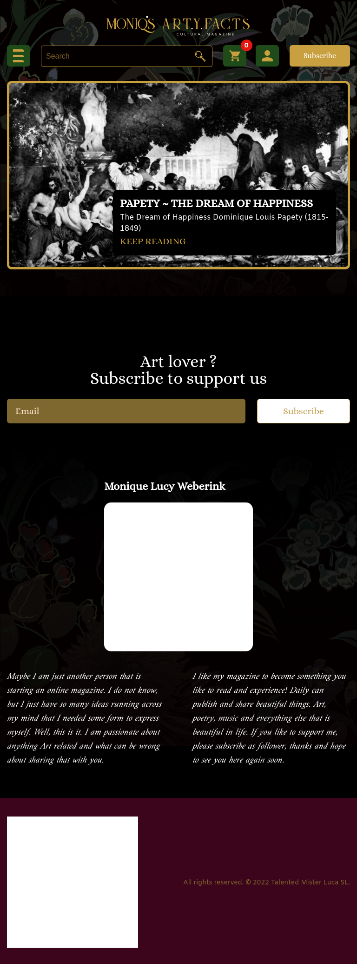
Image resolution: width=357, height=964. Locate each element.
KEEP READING (153, 241)
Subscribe (320, 55)
